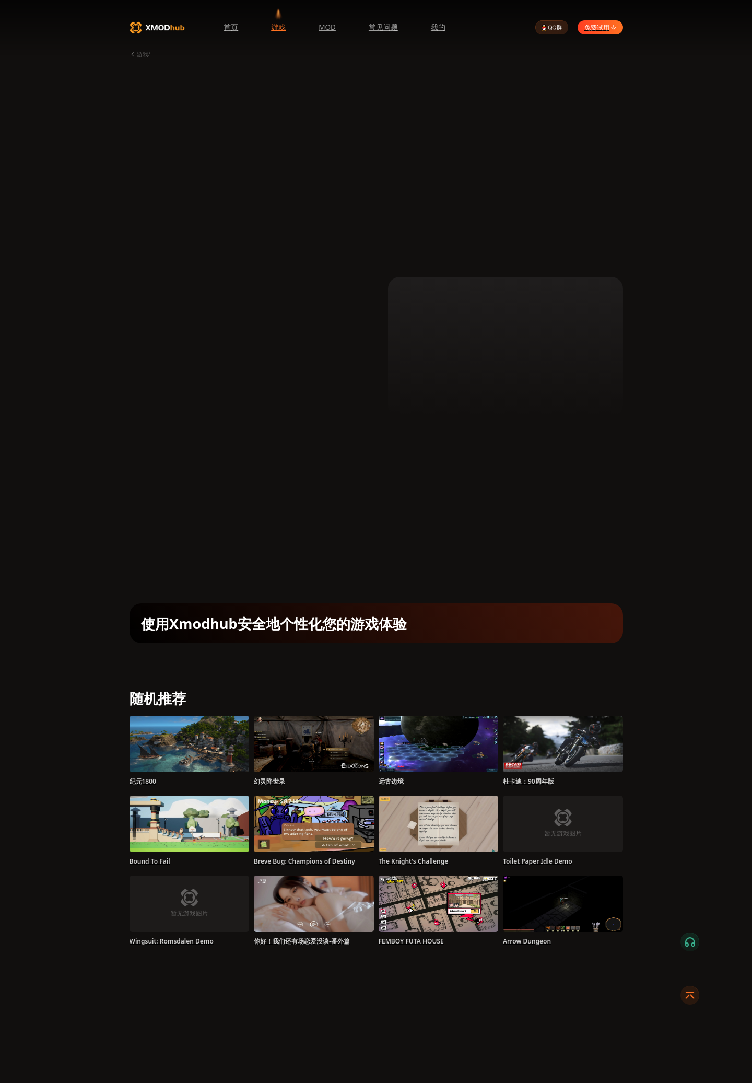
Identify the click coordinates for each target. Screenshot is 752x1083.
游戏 (278, 27)
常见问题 (383, 27)
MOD (327, 27)
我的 (438, 27)
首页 (231, 27)
